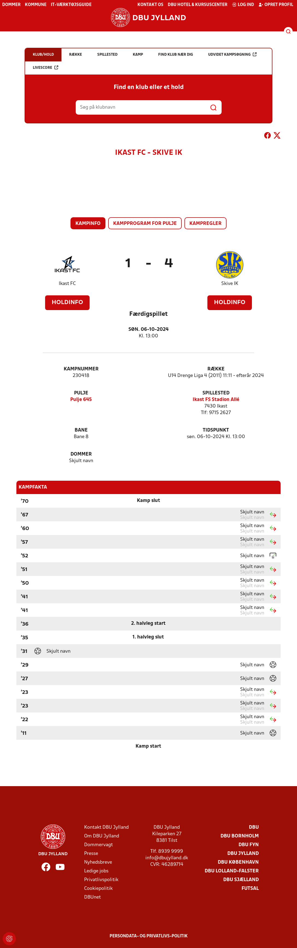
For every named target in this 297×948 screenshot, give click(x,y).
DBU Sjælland (241, 880)
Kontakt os (150, 5)
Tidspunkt (216, 430)
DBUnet (92, 897)
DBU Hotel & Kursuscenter (197, 5)
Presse (91, 853)
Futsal (250, 888)
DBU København (238, 862)
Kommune (35, 5)
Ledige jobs (96, 871)
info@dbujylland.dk (166, 858)
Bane (81, 430)
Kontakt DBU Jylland (106, 827)
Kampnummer (81, 369)
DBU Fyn (249, 845)
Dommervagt (98, 845)
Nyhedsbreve (98, 862)
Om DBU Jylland (101, 836)
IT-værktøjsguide (71, 5)
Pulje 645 (81, 399)
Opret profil (275, 4)
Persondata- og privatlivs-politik (149, 936)
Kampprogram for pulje (145, 223)
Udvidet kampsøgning (232, 54)
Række (216, 369)
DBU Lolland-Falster (232, 871)
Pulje (81, 393)
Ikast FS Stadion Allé (216, 399)
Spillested (216, 393)
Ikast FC (67, 283)
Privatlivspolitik (101, 880)
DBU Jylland (243, 853)
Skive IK (229, 283)
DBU (254, 827)
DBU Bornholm (239, 836)
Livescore (45, 68)
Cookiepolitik (98, 888)
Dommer (11, 5)
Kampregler (205, 223)
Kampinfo (88, 223)
